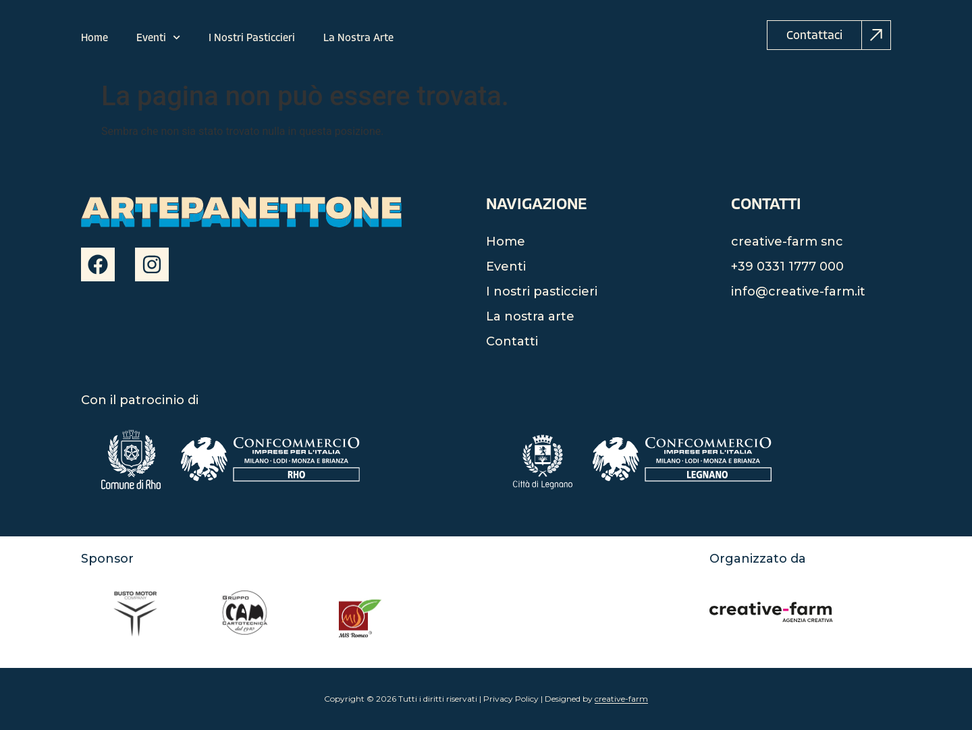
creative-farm (621, 699)
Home (94, 37)
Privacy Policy (511, 699)
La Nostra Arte (358, 37)
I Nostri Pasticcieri (252, 37)
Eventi (158, 37)
